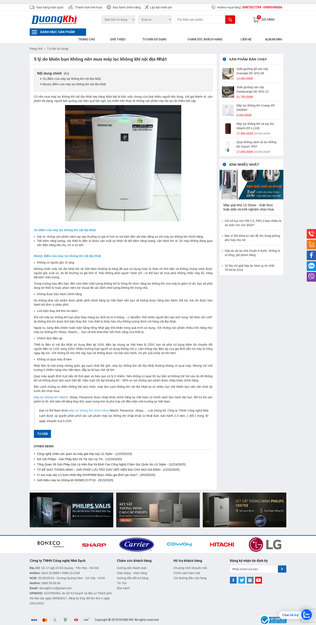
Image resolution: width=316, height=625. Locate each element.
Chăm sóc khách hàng (211, 32)
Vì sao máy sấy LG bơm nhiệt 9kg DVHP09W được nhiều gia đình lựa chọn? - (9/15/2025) (96, 467)
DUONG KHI (126, 612)
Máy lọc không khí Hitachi (51, 390)
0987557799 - (252, 7)
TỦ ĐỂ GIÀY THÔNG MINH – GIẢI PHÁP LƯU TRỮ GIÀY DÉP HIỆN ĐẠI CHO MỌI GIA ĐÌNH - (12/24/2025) (108, 462)
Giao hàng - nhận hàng (132, 565)
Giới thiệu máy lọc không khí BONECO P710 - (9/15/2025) (75, 472)
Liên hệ (249, 32)
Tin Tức (122, 575)
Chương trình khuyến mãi (190, 560)
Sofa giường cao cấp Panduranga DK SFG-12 (252, 82)
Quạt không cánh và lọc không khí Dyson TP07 (256, 137)
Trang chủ (101, 32)
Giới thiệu (130, 32)
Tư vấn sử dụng (164, 32)
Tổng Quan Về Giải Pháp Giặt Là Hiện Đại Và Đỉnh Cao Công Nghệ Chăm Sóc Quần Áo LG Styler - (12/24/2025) (111, 457)
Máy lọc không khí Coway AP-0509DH (256, 100)
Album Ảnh (274, 32)
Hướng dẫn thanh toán (132, 560)
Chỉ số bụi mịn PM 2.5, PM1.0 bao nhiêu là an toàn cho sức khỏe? (253, 215)
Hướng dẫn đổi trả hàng (132, 570)
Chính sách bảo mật (186, 565)
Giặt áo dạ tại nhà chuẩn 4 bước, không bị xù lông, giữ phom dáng (252, 245)
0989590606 (272, 7)
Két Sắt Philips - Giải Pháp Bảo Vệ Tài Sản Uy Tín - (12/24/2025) (79, 451)
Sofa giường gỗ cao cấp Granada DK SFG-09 (252, 64)
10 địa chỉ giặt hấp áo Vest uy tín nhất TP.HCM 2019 (249, 260)
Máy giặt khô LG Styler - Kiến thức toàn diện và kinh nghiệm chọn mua (248, 200)
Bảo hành (123, 580)
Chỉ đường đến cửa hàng (190, 570)
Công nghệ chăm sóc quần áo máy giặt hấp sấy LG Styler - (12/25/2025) (84, 446)
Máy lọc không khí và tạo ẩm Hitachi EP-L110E (255, 119)
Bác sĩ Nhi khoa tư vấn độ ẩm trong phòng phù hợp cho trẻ (252, 230)
